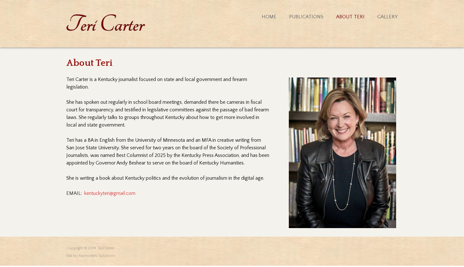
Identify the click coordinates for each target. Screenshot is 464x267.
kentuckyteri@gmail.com (109, 193)
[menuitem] (263, 16)
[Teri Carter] (105, 22)
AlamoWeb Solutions (97, 256)
